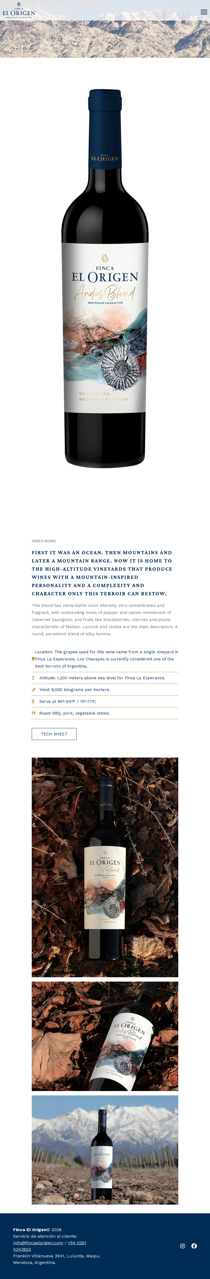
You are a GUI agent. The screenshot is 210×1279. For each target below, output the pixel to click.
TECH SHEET (54, 734)
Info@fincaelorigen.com (38, 1242)
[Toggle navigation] (204, 11)
